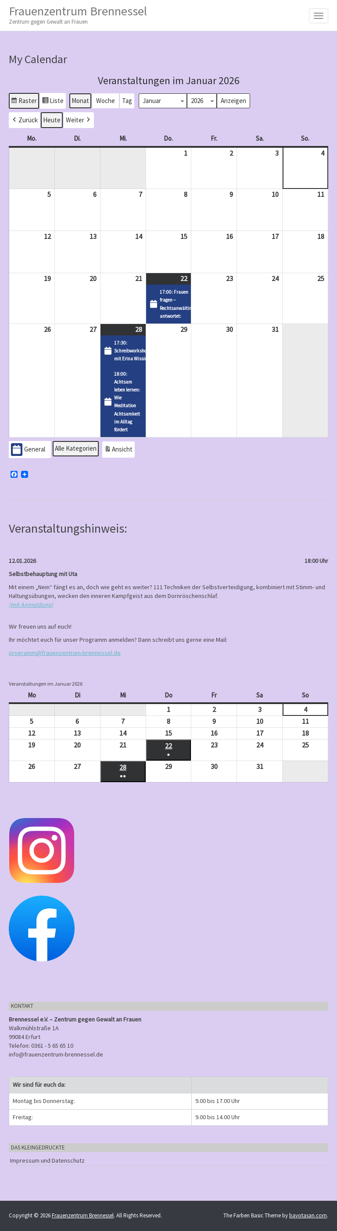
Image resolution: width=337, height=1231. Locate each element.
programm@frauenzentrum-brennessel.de (65, 653)
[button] (24, 120)
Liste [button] (53, 101)
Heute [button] (52, 120)
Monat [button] (80, 100)
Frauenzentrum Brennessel (78, 14)
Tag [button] (127, 100)
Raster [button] (24, 101)
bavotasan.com (308, 1215)
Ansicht (119, 450)
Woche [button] (105, 100)
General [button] (28, 449)
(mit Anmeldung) (31, 604)
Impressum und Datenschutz (47, 1160)
